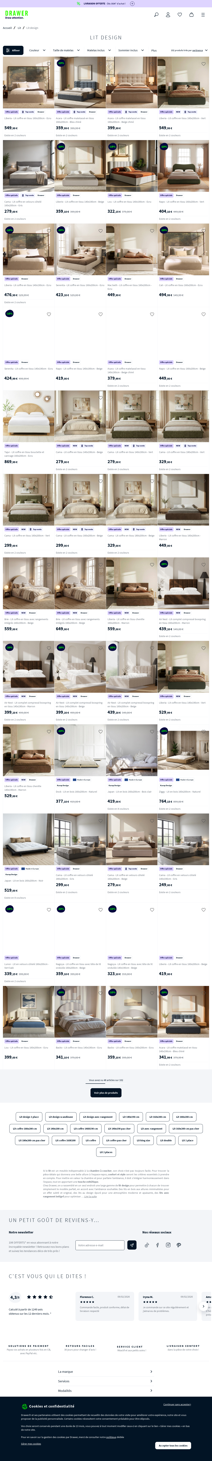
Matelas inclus (99, 50)
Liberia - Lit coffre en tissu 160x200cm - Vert (182, 118)
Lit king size (143, 1140)
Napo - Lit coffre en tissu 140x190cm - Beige (79, 368)
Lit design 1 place (29, 1117)
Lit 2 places (106, 1152)
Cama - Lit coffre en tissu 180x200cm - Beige (131, 535)
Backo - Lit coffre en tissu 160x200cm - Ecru (131, 1047)
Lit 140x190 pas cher (119, 1128)
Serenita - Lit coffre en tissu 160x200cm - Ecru (80, 285)
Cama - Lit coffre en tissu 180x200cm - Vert (181, 452)
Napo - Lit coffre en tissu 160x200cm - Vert (181, 201)
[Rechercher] (156, 14)
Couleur (38, 50)
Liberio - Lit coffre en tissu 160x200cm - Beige (183, 964)
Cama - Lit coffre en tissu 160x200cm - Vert (27, 535)
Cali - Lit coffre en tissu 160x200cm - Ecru (181, 285)
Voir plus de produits (106, 1092)
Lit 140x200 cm (55, 1128)
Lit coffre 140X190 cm (86, 1128)
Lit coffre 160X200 (65, 1140)
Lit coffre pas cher (116, 1140)
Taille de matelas (67, 50)
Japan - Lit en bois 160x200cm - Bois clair (130, 791)
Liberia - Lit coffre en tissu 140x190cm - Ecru (27, 285)
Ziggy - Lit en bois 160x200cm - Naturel (180, 791)
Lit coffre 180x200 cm (25, 1128)
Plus (154, 50)
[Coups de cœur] (180, 14)
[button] (106, 50)
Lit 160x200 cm (158, 1117)
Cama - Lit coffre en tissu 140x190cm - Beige (79, 452)
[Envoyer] (132, 1245)
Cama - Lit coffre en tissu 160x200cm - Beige (79, 535)
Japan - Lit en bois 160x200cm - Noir (23, 880)
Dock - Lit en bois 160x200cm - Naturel (76, 791)
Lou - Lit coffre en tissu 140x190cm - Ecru (129, 201)
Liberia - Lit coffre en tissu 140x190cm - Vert (182, 702)
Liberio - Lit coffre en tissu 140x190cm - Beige (80, 201)
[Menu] (203, 14)
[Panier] (191, 14)
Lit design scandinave (61, 1117)
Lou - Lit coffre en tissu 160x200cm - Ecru (26, 1047)
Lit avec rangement (151, 1128)
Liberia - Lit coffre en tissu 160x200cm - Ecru (27, 118)
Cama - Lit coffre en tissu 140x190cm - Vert (130, 452)
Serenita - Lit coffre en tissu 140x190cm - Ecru (28, 368)
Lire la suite (90, 1196)
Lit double (166, 1140)
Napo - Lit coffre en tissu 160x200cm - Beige (182, 368)
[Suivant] (203, 1306)
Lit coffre (91, 1140)
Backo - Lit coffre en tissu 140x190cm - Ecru (79, 1047)
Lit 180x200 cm (184, 1117)
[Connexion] (168, 14)
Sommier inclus (131, 50)
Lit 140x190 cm (131, 1117)
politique (111, 1437)
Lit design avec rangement (98, 1117)
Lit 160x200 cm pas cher (186, 1128)
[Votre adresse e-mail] (99, 1245)
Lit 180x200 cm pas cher (32, 1140)
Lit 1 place (187, 1140)
